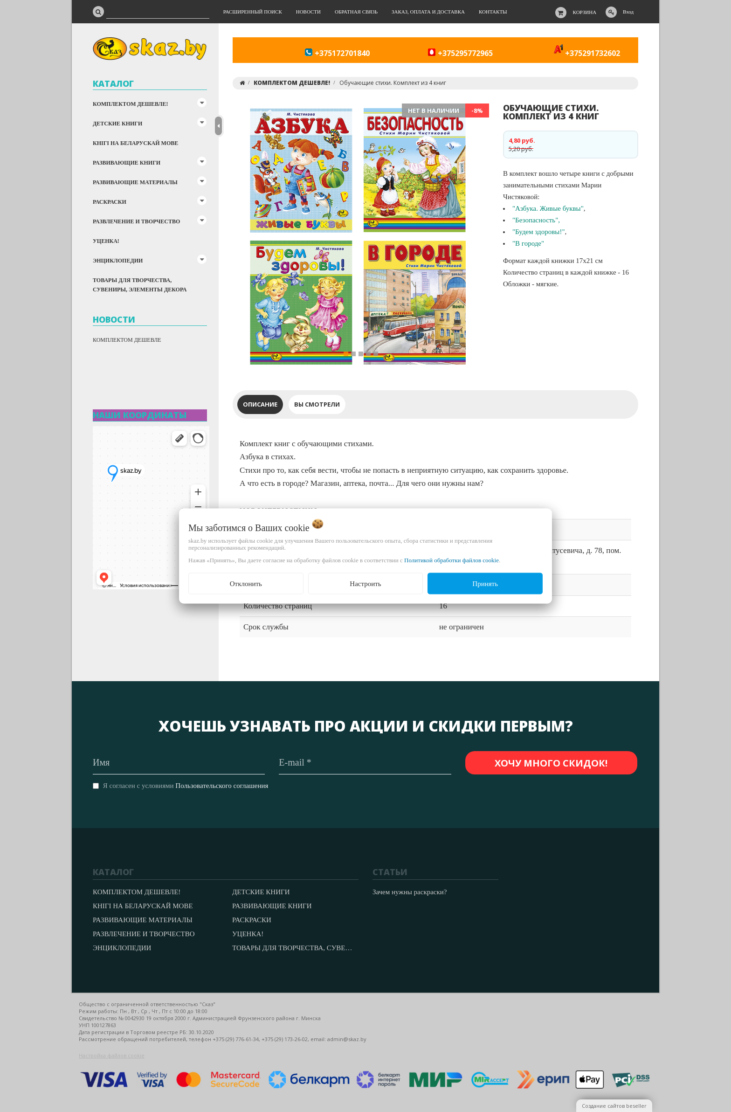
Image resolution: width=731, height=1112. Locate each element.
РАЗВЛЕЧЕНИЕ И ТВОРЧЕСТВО (136, 221)
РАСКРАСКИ (109, 202)
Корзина (585, 12)
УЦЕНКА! (106, 241)
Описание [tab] (260, 404)
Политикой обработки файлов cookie (451, 559)
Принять (485, 583)
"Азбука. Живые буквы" (548, 208)
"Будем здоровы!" (538, 231)
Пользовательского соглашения (221, 785)
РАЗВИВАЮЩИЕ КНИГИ (126, 162)
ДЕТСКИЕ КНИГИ (117, 123)
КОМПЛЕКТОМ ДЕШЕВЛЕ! (130, 104)
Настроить (365, 583)
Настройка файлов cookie (112, 1055)
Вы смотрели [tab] (317, 404)
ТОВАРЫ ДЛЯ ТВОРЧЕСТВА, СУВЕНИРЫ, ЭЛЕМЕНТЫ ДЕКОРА (139, 285)
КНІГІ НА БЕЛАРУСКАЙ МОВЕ (135, 143)
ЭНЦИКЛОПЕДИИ (118, 260)
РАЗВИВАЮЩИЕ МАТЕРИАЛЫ (135, 182)
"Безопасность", (536, 220)
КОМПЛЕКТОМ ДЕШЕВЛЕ (127, 340)
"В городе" (528, 243)
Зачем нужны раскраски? (409, 892)
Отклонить (246, 583)
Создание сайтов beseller (614, 1105)
